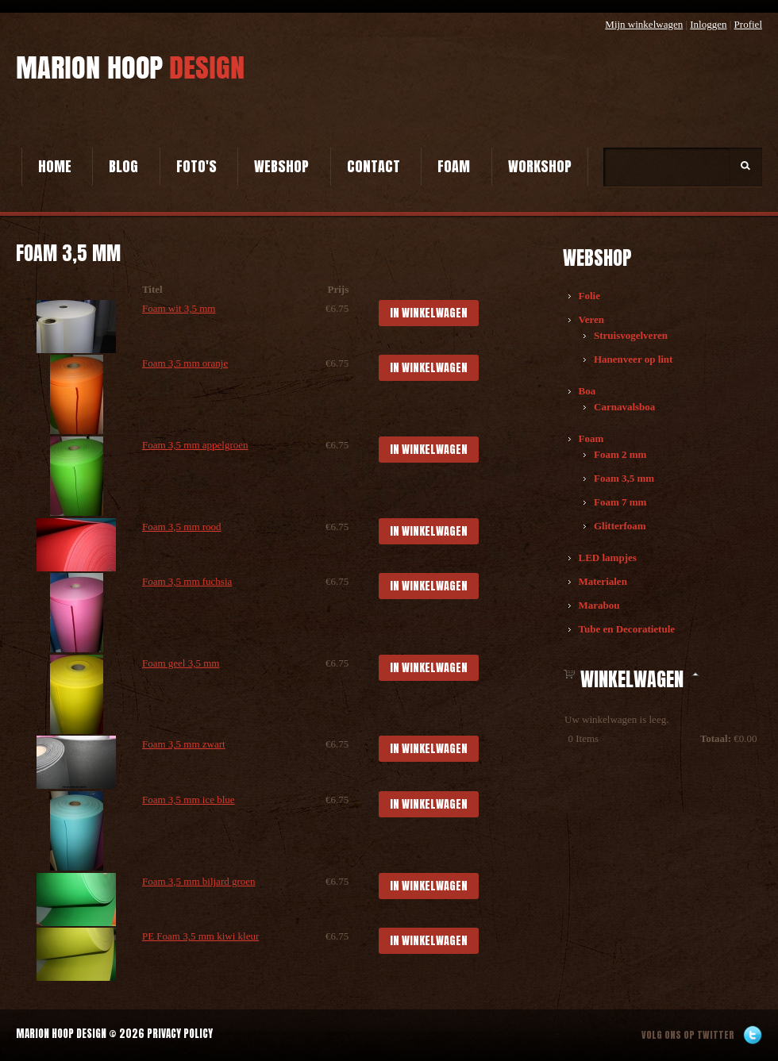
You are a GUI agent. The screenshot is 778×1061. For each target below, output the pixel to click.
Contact (373, 166)
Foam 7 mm (620, 502)
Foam (453, 166)
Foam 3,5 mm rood (181, 526)
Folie (589, 296)
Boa (587, 391)
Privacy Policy (180, 1033)
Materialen (603, 581)
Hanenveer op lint (633, 359)
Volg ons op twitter (687, 1035)
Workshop (540, 166)
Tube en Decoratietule (627, 629)
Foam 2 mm (620, 454)
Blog (123, 166)
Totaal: (715, 738)
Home (54, 166)
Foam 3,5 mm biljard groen (199, 881)
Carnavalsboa (624, 407)
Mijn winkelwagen (644, 24)
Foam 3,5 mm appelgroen (195, 445)
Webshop (281, 166)
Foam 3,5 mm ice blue (188, 799)
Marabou (599, 605)
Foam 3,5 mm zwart (183, 744)
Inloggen (708, 24)
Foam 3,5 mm (624, 478)
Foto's (196, 166)
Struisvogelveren (631, 335)
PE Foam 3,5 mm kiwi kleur (200, 936)
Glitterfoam (620, 526)
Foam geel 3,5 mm (181, 663)
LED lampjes (608, 557)
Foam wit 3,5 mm (178, 308)
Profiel (748, 24)
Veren (592, 319)
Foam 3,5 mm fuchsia (187, 581)
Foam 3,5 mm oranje (185, 363)
